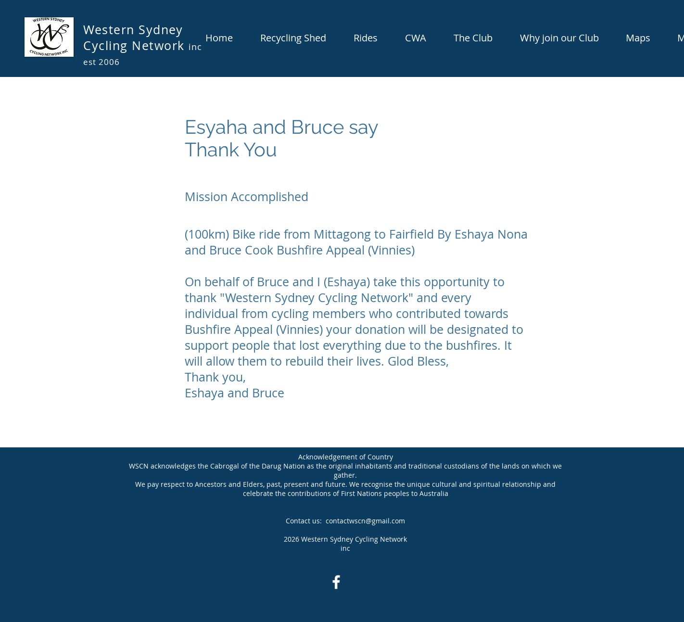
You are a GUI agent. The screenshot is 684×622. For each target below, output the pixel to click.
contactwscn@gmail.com (365, 520)
